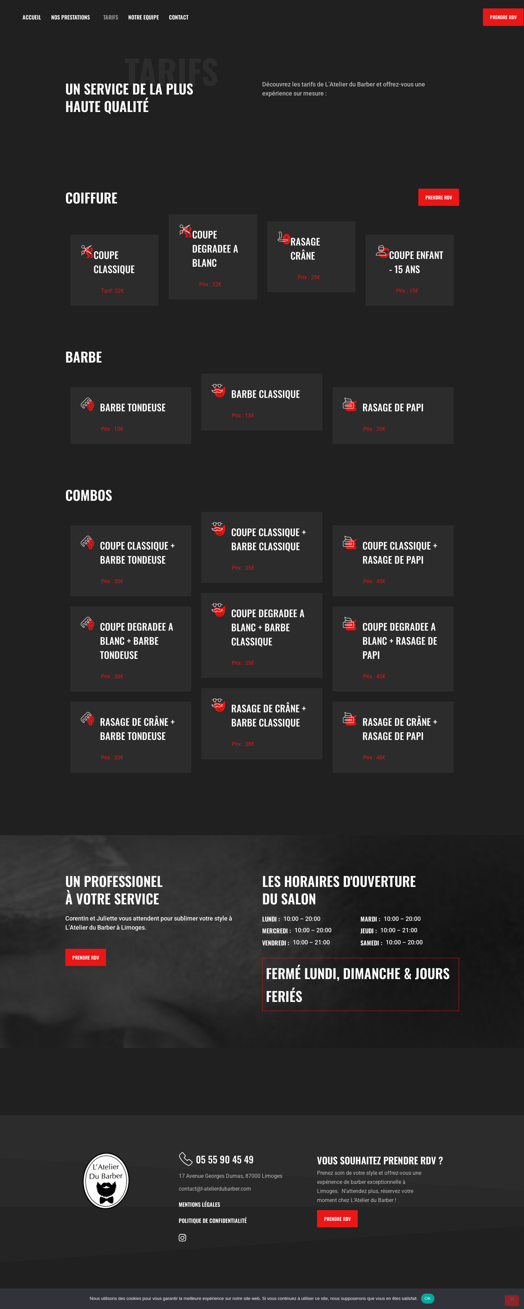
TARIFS (110, 17)
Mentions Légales (199, 1204)
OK (427, 1298)
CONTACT (178, 17)
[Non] (512, 1300)
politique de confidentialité (213, 1221)
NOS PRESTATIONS (72, 17)
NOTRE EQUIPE (143, 17)
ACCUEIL (32, 17)
